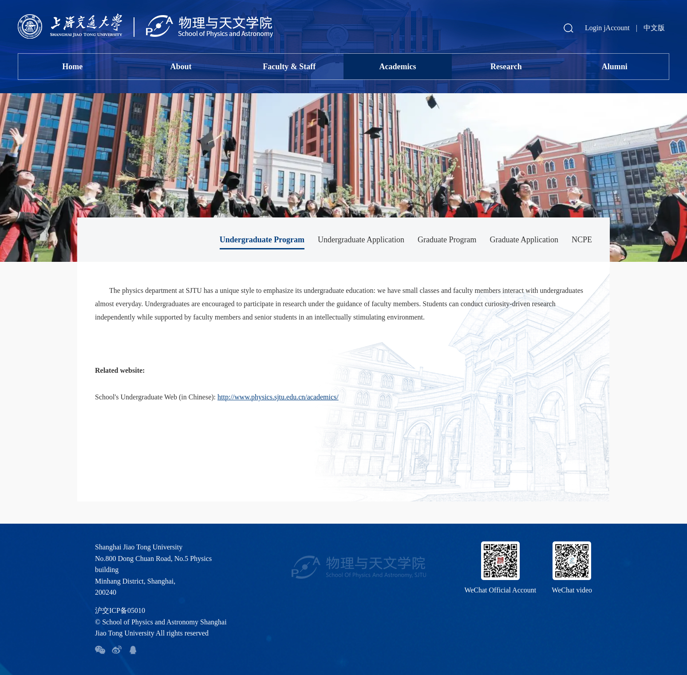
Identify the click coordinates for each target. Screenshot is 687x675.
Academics (397, 66)
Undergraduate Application (361, 239)
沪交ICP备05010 (120, 610)
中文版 (654, 28)
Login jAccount (607, 28)
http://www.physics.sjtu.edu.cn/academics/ (278, 397)
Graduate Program (447, 239)
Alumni (615, 66)
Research (506, 66)
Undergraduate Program (262, 239)
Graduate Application (524, 239)
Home (72, 66)
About (180, 66)
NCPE (582, 239)
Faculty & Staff (289, 66)
